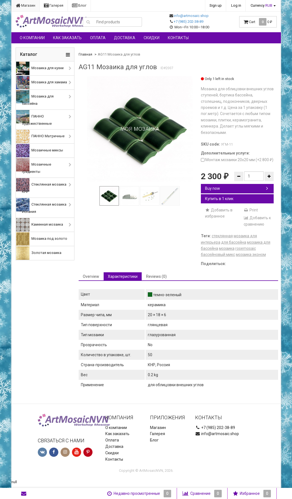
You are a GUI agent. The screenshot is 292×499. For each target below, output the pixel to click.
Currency (261, 5)
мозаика (226, 248)
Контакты (178, 38)
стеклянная (222, 236)
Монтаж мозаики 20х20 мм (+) (237, 160)
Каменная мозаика (39, 224)
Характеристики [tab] (123, 276)
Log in (236, 5)
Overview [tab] (91, 276)
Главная (85, 54)
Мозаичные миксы (39, 150)
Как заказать (67, 38)
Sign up (215, 5)
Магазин (25, 5)
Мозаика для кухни (40, 68)
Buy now (236, 188)
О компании (32, 38)
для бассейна (233, 242)
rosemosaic (245, 248)
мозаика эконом (251, 254)
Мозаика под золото (41, 239)
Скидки (151, 38)
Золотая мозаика (38, 253)
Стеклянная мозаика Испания (41, 206)
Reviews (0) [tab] (156, 276)
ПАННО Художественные (34, 118)
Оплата (98, 38)
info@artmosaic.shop (191, 16)
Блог (79, 5)
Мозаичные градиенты (33, 166)
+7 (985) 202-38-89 (188, 21)
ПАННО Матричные (40, 136)
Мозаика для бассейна (35, 98)
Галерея (53, 5)
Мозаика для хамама (41, 82)
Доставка (124, 38)
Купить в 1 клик (219, 198)
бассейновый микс (218, 254)
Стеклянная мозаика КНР (41, 186)
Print (251, 210)
